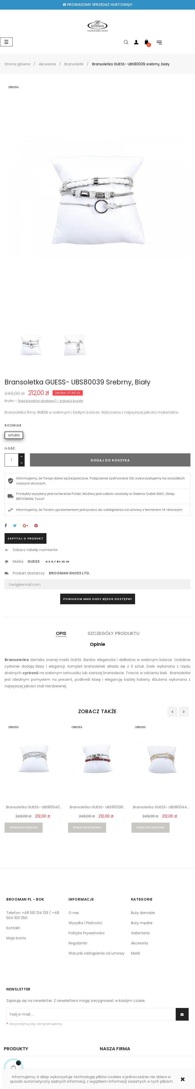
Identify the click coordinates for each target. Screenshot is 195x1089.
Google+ (25, 525)
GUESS (33, 561)
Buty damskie (143, 912)
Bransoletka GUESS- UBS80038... (97, 807)
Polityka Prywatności (86, 933)
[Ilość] (12, 459)
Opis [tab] (61, 633)
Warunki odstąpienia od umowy (96, 953)
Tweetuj (15, 525)
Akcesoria (139, 943)
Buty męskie (142, 922)
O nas (74, 912)
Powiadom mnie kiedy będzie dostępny (97, 599)
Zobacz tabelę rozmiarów (35, 549)
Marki (135, 953)
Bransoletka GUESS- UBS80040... (34, 807)
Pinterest (36, 525)
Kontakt (13, 927)
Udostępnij (6, 525)
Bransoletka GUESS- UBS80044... (161, 807)
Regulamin (78, 943)
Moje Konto (16, 938)
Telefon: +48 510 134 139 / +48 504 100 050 (32, 915)
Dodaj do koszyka (110, 460)
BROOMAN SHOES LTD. (69, 573)
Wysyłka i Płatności (85, 922)
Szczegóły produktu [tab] (113, 633)
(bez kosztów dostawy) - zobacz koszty (50, 400)
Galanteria (140, 933)
